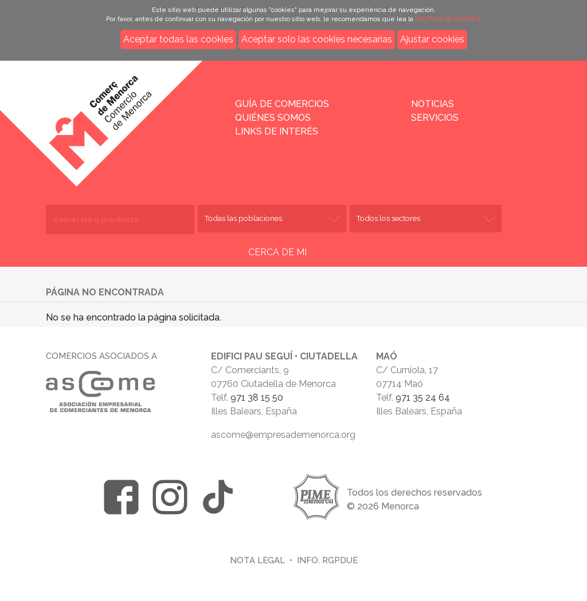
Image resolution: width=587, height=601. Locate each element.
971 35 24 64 (423, 397)
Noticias (432, 103)
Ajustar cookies (432, 39)
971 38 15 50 (256, 397)
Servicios (435, 117)
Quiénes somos (273, 117)
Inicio (136, 116)
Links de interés (276, 131)
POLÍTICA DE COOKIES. (448, 19)
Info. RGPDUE (327, 560)
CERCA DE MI (277, 252)
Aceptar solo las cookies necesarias (316, 39)
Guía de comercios (282, 103)
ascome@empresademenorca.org (283, 434)
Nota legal (257, 560)
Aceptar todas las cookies (178, 39)
